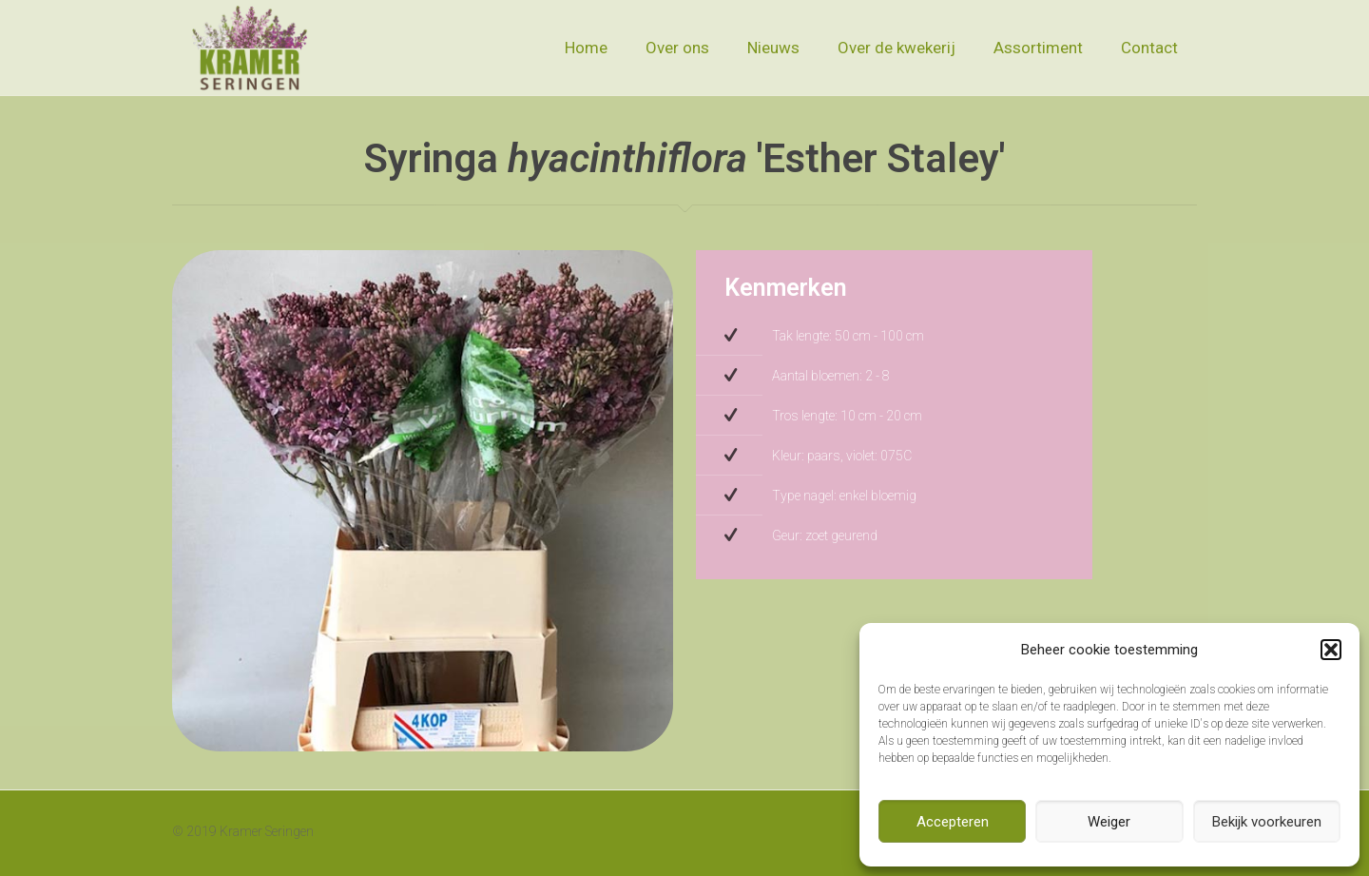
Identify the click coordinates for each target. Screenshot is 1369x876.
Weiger (1109, 821)
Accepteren (952, 821)
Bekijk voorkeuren (1266, 821)
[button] (1330, 649)
